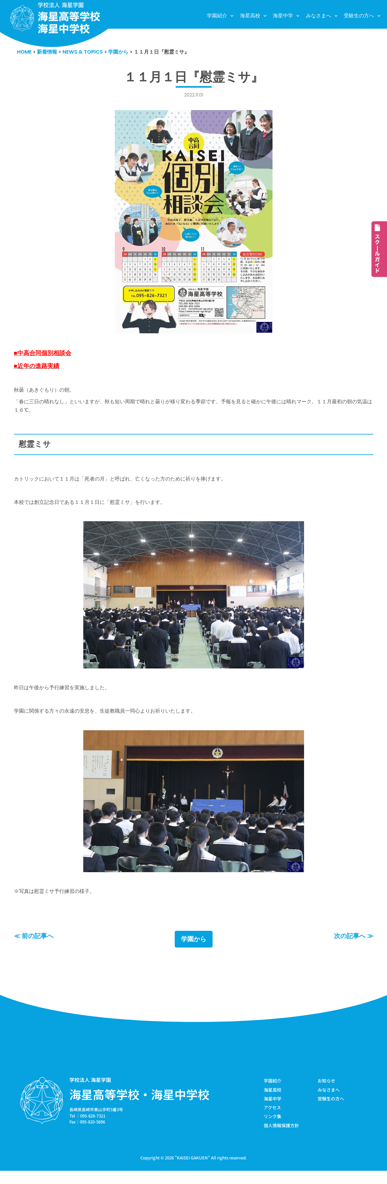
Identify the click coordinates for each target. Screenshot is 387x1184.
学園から (193, 951)
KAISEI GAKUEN (192, 1171)
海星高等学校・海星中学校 (139, 1106)
